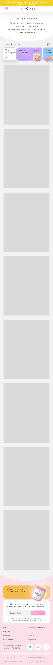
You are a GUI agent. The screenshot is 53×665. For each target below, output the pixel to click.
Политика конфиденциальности (37, 661)
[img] (29, 54)
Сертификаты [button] (32, 639)
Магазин (6, 631)
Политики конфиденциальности (30, 620)
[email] (26, 613)
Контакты (30, 635)
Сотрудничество (9, 639)
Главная (7, 45)
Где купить (7, 635)
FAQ (28, 631)
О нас (5, 627)
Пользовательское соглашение (36, 657)
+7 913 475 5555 (11, 648)
